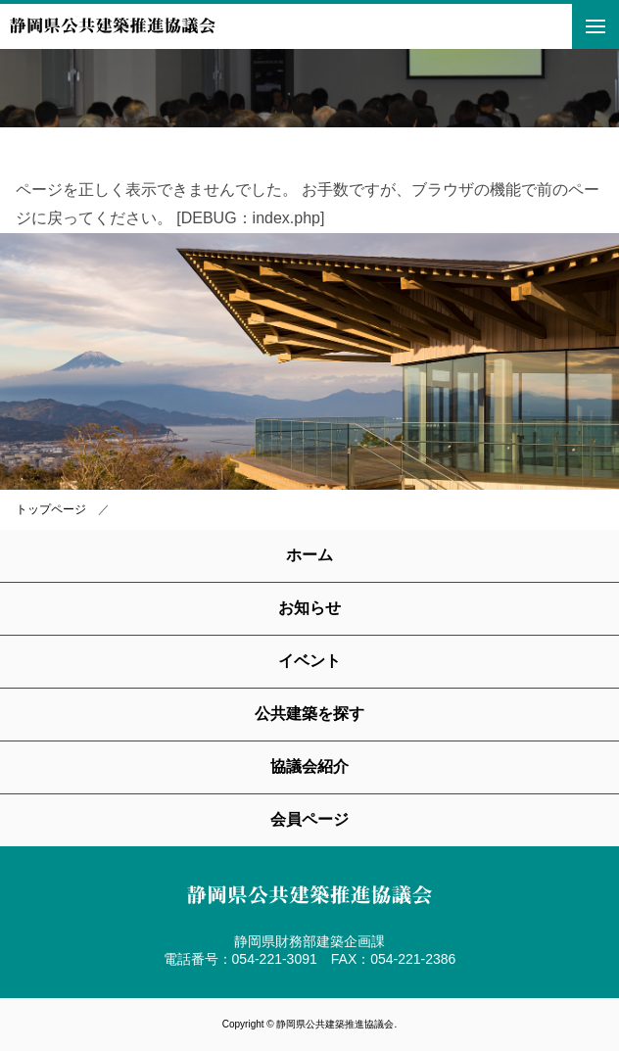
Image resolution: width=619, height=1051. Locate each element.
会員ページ (309, 819)
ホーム (309, 555)
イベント (309, 660)
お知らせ (309, 607)
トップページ (51, 509)
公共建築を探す (309, 713)
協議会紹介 (309, 766)
